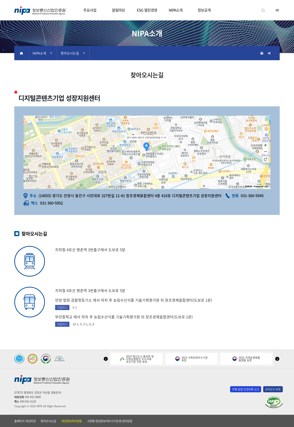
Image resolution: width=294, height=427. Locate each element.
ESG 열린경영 (147, 10)
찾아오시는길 (70, 53)
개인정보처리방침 (71, 421)
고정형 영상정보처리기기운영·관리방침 (109, 421)
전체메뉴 (278, 10)
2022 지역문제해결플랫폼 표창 (246, 359)
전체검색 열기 (263, 10)
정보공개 (204, 10)
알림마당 (118, 10)
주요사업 (89, 10)
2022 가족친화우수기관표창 (191, 359)
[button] (106, 359)
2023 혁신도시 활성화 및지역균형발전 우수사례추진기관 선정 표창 (137, 359)
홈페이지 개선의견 (25, 421)
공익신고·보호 (273, 389)
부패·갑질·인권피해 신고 (245, 389)
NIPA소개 (176, 10)
